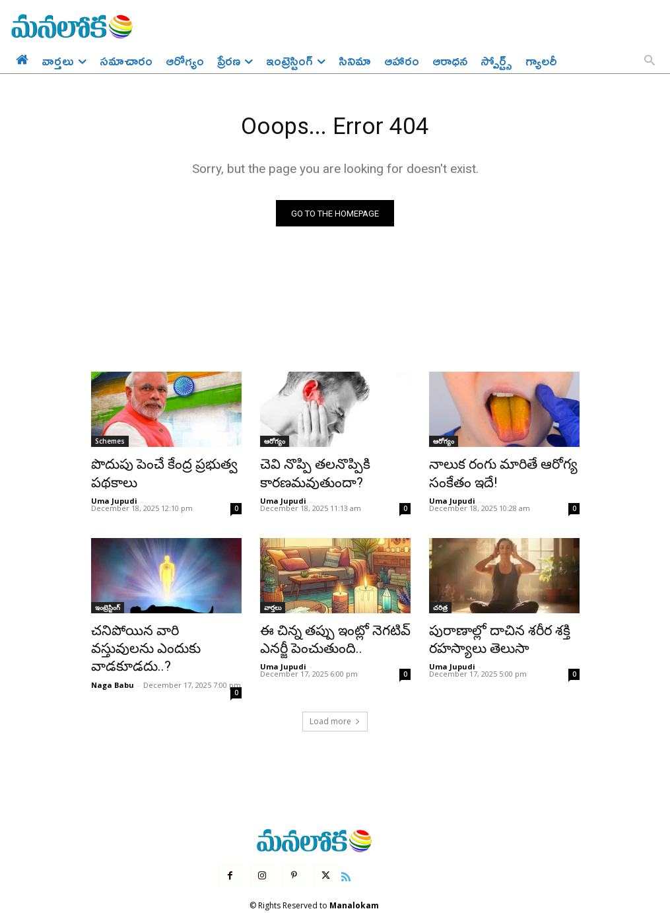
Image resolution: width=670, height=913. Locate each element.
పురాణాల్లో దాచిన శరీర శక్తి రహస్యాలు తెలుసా (486, 632)
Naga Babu (112, 656)
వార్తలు (272, 603)
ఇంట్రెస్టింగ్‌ (107, 603)
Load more (335, 692)
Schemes (110, 444)
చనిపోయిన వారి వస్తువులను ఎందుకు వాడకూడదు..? (153, 632)
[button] (649, 61)
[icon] (337, 845)
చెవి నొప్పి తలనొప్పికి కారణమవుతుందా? (304, 473)
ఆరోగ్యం (274, 444)
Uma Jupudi (114, 497)
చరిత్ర (440, 603)
